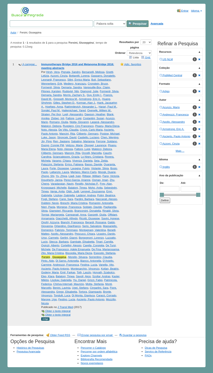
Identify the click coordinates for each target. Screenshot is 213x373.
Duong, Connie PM (52, 145)
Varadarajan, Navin (62, 183)
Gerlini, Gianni (68, 237)
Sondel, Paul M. (50, 110)
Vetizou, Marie (74, 145)
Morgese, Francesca (69, 207)
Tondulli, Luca (62, 295)
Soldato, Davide (92, 207)
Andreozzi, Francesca (66, 264)
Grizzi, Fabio (95, 280)
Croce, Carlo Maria (91, 129)
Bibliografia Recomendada (96, 359)
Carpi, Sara (66, 199)
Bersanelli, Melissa (93, 72)
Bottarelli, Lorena (79, 75)
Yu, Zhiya (61, 176)
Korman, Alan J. (86, 102)
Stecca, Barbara (58, 241)
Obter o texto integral (56, 311)
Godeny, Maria (50, 272)
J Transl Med (65, 307)
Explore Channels (91, 355)
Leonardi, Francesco (53, 79)
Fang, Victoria (111, 176)
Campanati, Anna (76, 214)
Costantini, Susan (93, 118)
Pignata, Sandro (70, 72)
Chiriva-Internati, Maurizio (68, 284)
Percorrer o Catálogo (93, 347)
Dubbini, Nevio (50, 203)
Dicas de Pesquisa (156, 347)
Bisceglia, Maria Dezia (78, 253)
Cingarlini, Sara (99, 287)
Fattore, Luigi (74, 118)
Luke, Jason (48, 137)
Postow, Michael (110, 133)
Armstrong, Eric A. (90, 99)
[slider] (162, 195)
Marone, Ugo (49, 299)
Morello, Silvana (78, 257)
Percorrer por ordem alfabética (99, 351)
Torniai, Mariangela (52, 214)
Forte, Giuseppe (59, 168)
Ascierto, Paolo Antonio (55, 268)
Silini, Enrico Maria (78, 79)
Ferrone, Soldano (106, 141)
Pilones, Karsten (51, 91)
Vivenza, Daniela (82, 160)
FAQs (148, 355)
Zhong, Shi (47, 176)
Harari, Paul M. (108, 106)
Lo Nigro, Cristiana (92, 156)
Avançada (157, 23)
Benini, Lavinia (62, 287)
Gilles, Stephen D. (64, 102)
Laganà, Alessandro (102, 122)
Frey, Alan (106, 183)
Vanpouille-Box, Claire (96, 87)
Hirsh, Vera (52, 72)
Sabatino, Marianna (83, 141)
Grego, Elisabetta (66, 291)
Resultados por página (129, 44)
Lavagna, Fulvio (80, 168)
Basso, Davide (93, 164)
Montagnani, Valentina (92, 230)
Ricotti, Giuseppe (89, 218)
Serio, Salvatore (92, 226)
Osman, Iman (100, 180)
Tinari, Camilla (104, 241)
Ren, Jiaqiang (61, 141)
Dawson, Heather (94, 114)
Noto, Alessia (49, 129)
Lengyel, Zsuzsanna (92, 191)
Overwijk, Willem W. (99, 110)
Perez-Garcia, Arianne (77, 180)
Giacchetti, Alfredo (67, 218)
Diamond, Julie (89, 91)
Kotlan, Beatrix (110, 268)
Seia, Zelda (101, 160)
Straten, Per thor (51, 114)
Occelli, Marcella (92, 153)
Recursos (165, 51)
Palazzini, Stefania (52, 164)
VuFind (17, 12)
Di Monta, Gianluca (83, 295)
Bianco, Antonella (90, 260)
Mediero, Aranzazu (75, 83)
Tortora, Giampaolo (90, 291)
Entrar (182, 10)
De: (162, 182)
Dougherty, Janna (51, 180)
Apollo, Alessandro (62, 233)
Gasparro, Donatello (103, 75)
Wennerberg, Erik (51, 83)
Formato (164, 83)
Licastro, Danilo (106, 233)
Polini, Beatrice (106, 195)
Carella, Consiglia (93, 245)
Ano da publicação (171, 175)
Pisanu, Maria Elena (107, 126)
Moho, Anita (95, 187)
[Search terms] (51, 23)
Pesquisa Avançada (28, 351)
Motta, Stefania (94, 284)
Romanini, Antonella (101, 203)
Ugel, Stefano (80, 287)
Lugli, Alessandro (72, 114)
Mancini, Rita (67, 133)
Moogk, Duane (107, 172)
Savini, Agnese (110, 218)
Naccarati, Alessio (106, 199)
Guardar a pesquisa (133, 335)
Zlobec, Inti (57, 118)
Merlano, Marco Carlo (84, 172)
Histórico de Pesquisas (30, 347)
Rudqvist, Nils (70, 91)
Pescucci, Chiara (85, 233)
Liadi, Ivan (74, 176)
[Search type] (110, 23)
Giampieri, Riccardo (61, 210)
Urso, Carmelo (50, 237)
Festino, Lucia (66, 299)
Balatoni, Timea (77, 187)
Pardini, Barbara (84, 199)
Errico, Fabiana (74, 164)
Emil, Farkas (67, 272)
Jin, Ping (46, 141)
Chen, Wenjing (109, 137)
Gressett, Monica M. (65, 99)
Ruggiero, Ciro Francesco (78, 126)
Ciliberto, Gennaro (88, 133)
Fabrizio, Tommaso (66, 230)
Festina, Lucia (88, 264)
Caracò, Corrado (106, 295)
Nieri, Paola (48, 207)
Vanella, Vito (106, 264)
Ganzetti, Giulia (97, 214)
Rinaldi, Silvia (110, 210)
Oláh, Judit (72, 191)
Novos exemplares (92, 363)
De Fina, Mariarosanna (105, 249)
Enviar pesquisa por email (95, 335)
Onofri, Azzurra (50, 222)
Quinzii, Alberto (50, 245)
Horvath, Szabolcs (104, 272)
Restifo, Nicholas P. (86, 183)
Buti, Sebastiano (101, 79)
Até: (183, 182)
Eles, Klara (47, 276)
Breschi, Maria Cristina (74, 203)
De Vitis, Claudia (68, 129)
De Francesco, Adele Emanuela (71, 249)
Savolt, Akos (83, 276)
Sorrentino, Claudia (100, 257)
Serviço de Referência (158, 351)
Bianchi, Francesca (72, 222)
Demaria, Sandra (71, 87)
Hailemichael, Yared (74, 110)
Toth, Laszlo (84, 272)
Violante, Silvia (100, 168)
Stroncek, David (66, 137)
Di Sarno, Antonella (67, 260)
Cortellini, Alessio (71, 245)
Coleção (164, 67)
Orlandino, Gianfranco (67, 226)
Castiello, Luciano (88, 137)
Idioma (196, 10)
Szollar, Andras (101, 276)
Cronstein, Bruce (98, 83)
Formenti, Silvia (50, 87)
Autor (13, 32)
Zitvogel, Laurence (95, 145)
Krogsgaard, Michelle (54, 187)
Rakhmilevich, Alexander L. (80, 106)
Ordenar (120, 52)
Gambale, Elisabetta (82, 241)
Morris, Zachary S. (74, 95)
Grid (146, 57)
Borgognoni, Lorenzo (91, 237)
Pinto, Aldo (47, 260)
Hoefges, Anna (54, 106)
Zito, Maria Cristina (52, 253)
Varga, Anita (57, 191)
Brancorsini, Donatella (87, 210)
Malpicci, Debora (51, 126)
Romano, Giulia (59, 122)
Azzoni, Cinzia (58, 75)
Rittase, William (91, 176)
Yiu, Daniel (79, 280)
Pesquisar (138, 23)
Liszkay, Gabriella (64, 195)
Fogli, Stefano (49, 199)
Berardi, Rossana (95, 222)
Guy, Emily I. (94, 95)
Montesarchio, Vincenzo (85, 268)
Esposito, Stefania (104, 253)
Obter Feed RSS (58, 335)
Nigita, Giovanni (79, 122)
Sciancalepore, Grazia (66, 156)
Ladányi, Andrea (86, 195)
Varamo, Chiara (61, 160)
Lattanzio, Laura (59, 172)
